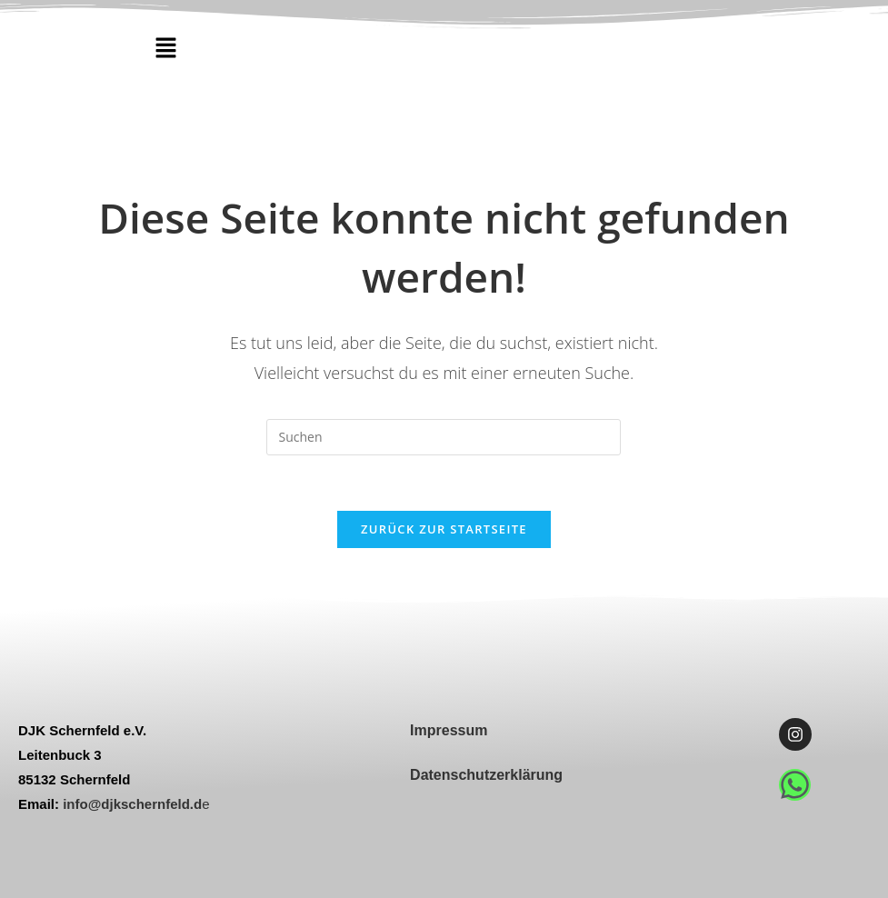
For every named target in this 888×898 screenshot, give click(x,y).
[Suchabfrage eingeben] (443, 437)
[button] (165, 48)
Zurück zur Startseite (444, 529)
